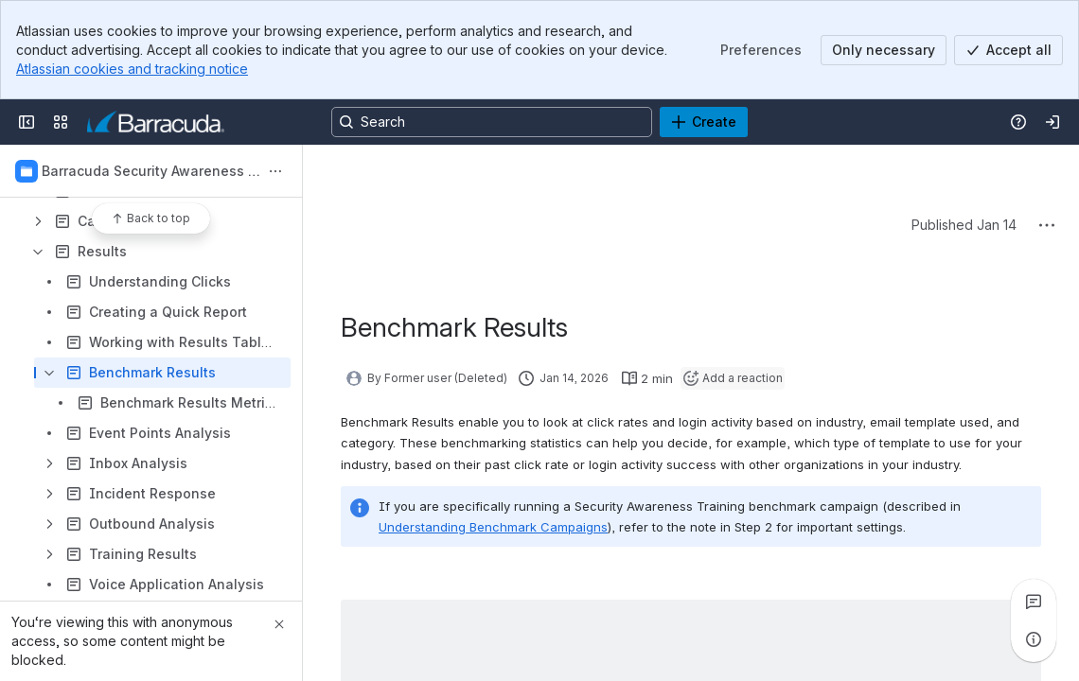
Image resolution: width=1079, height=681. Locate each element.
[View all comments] (1033, 601)
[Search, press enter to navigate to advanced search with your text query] (491, 122)
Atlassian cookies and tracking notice (132, 69)
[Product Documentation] (155, 122)
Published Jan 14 (964, 225)
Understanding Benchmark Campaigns (493, 526)
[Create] (704, 122)
